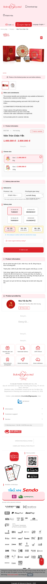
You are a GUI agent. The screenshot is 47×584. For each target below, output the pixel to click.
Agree (30, 575)
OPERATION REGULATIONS (23, 441)
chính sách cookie (12, 574)
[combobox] (34, 195)
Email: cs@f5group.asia (31, 59)
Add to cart (23, 250)
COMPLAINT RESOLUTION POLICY (24, 446)
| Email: (18, 396)
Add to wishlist (36, 131)
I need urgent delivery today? (16, 241)
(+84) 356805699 (32, 53)
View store (24, 308)
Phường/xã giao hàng (32, 191)
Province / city (8, 191)
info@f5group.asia (31, 396)
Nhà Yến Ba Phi (24, 301)
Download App (31, 6)
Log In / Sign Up (23, 24)
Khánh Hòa (8, 15)
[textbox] (34, 197)
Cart (9, 24)
